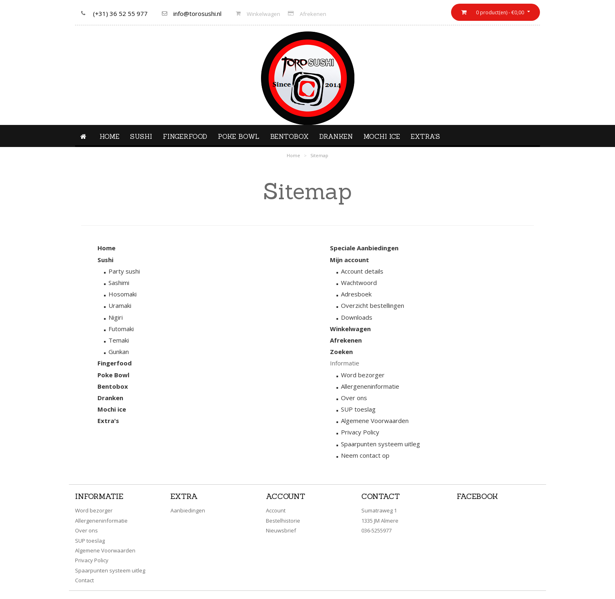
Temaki (118, 340)
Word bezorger (363, 375)
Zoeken (341, 351)
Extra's (425, 136)
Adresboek (356, 294)
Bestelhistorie (283, 520)
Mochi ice (381, 136)
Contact (84, 580)
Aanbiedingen (187, 510)
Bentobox (289, 136)
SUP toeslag (358, 409)
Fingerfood (185, 136)
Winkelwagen (263, 14)
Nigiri (115, 317)
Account (275, 510)
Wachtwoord (359, 282)
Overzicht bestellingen (372, 305)
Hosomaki (122, 294)
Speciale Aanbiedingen (364, 248)
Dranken (336, 136)
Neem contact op (365, 455)
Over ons (354, 398)
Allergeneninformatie (370, 386)
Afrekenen (313, 14)
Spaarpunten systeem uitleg (380, 444)
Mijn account (349, 260)
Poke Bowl (238, 136)
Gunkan (118, 351)
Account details (362, 271)
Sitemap (319, 155)
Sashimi (118, 282)
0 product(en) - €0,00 (499, 12)
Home (109, 136)
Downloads (356, 317)
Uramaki (119, 305)
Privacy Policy (360, 432)
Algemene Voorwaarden (375, 420)
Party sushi (124, 271)
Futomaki (121, 329)
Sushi (141, 136)
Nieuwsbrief (281, 530)
